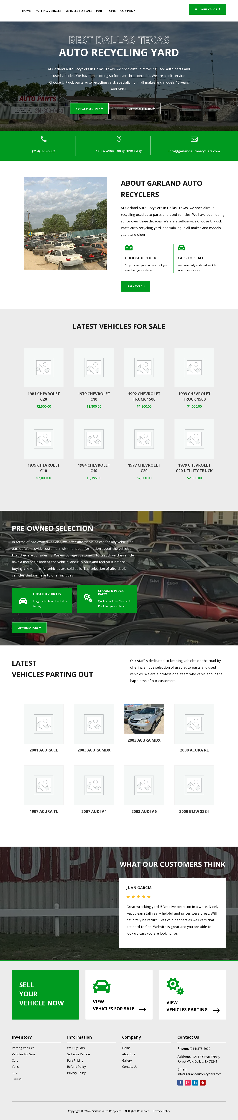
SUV (15, 1073)
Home (26, 11)
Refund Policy (76, 1067)
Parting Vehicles (48, 11)
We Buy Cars (76, 1048)
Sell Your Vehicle (206, 9)
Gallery (127, 1060)
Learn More (134, 286)
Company (127, 11)
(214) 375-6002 (200, 1049)
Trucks (17, 1079)
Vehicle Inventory (88, 108)
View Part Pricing (140, 108)
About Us (128, 1054)
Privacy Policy (76, 1073)
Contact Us (129, 1067)
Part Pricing (106, 11)
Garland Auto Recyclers (106, 1111)
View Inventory (28, 627)
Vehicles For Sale (78, 11)
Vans (15, 1067)
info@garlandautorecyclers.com (199, 1074)
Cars (15, 1060)
